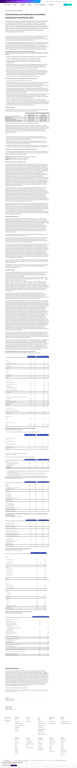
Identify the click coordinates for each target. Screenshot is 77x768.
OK (13, 765)
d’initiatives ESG (20, 101)
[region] (13, 764)
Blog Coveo (38, 690)
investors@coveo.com (10, 700)
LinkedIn (8, 691)
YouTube (15, 691)
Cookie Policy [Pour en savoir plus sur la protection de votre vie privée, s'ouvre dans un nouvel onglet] (13, 763)
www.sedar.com (16, 206)
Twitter (11, 691)
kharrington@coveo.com (10, 709)
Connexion (70, 1)
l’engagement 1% (9, 101)
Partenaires (51, 1)
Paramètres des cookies (5, 765)
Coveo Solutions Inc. (9, 36)
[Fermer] (25, 762)
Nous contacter (65, 1)
